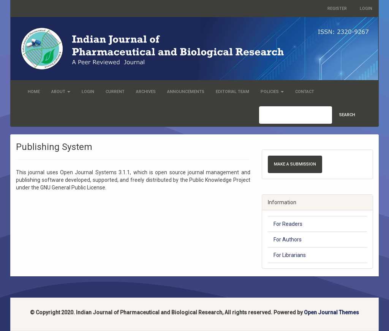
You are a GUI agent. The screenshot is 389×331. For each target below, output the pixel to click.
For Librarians (290, 255)
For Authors (288, 239)
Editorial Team (232, 91)
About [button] (60, 91)
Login (366, 8)
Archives (146, 91)
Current (115, 91)
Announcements (185, 91)
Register (337, 8)
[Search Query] (295, 115)
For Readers (288, 224)
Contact (304, 91)
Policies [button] (272, 91)
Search (347, 114)
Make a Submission (295, 164)
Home (34, 91)
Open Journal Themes (331, 312)
